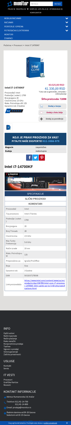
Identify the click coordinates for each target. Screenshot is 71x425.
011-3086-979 (51, 141)
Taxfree (7, 346)
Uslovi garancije (11, 351)
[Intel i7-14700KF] (35, 67)
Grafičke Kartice (11, 382)
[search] (41, 4)
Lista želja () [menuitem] (43, 9)
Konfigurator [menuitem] (35, 13)
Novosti (7, 385)
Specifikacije (35, 193)
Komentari (35, 203)
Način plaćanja (10, 338)
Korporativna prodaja (13, 343)
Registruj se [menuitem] (21, 9)
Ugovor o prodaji (11, 349)
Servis (6, 368)
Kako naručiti (10, 341)
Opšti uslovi (9, 333)
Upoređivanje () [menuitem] (56, 9)
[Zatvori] (67, 423)
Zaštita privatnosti (12, 354)
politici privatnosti (50, 423)
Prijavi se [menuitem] (11, 9)
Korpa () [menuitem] (32, 9)
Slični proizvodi (35, 198)
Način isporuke (10, 335)
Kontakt (7, 365)
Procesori (8, 379)
